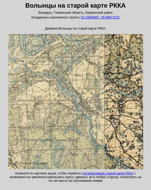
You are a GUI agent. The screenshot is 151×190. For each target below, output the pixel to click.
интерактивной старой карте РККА (108, 173)
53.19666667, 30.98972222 (100, 17)
